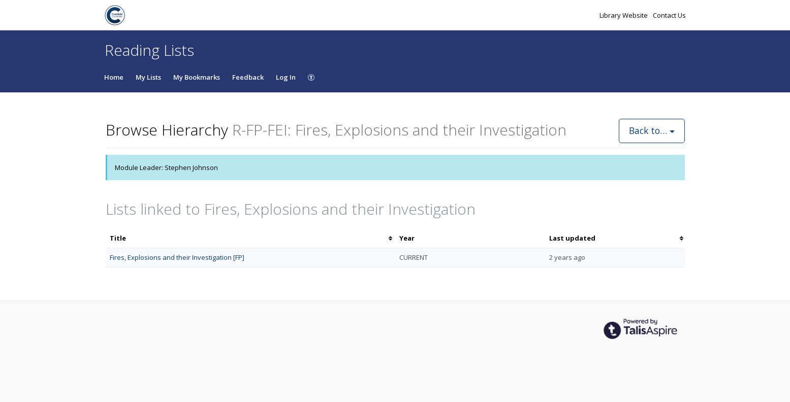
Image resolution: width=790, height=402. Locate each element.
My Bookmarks (196, 77)
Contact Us (669, 15)
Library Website (624, 15)
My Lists (148, 77)
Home (113, 77)
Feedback (248, 77)
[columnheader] (250, 238)
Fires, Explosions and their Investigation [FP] (177, 257)
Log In (286, 77)
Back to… (652, 130)
